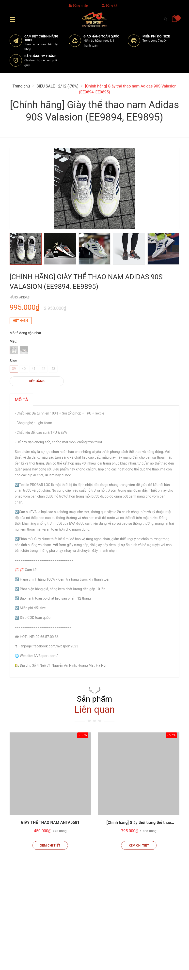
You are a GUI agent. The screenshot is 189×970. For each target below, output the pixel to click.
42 (44, 369)
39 (14, 369)
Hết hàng (37, 381)
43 (53, 369)
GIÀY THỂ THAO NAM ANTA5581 (50, 822)
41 (34, 369)
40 (24, 369)
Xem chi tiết (50, 845)
